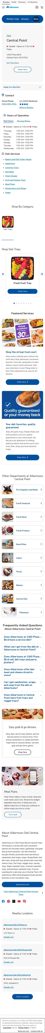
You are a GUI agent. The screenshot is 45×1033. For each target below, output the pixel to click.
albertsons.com (29, 884)
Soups (8, 192)
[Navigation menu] (3, 7)
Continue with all (37, 1031)
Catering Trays (12, 167)
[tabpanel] (22, 274)
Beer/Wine (26, 544)
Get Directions (13, 63)
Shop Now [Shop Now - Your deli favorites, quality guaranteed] (28, 457)
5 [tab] (23, 303)
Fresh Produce (26, 531)
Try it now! (14, 814)
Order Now (22, 69)
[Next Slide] (42, 274)
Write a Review (26, 107)
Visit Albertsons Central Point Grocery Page (23, 893)
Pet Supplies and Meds (27, 490)
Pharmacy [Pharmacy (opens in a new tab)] (22, 2)
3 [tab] (19, 303)
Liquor (26, 558)
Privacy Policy (23, 1028)
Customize (7, 1028)
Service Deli (26, 599)
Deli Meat (9, 171)
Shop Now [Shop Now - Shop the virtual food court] (28, 382)
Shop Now (24, 752)
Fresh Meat (26, 517)
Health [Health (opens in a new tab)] (13, 2)
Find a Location (24, 996)
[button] (36, 7)
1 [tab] (14, 303)
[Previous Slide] (3, 274)
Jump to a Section (22, 87)
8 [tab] (31, 303)
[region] (22, 1025)
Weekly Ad (8, 937)
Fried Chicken (11, 175)
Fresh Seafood (26, 503)
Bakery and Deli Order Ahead (18, 159)
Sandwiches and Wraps (15, 188)
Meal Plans (10, 184)
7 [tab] (28, 303)
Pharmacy (30, 613)
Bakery (26, 585)
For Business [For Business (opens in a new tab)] (32, 2)
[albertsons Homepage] (12, 7)
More (36, 19)
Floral (26, 572)
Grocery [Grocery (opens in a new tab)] (6, 2)
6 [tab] (26, 303)
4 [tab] (21, 303)
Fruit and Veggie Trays (15, 180)
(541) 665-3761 (9, 104)
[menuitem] (12, 19)
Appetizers (10, 163)
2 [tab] (16, 303)
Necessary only (23, 1031)
